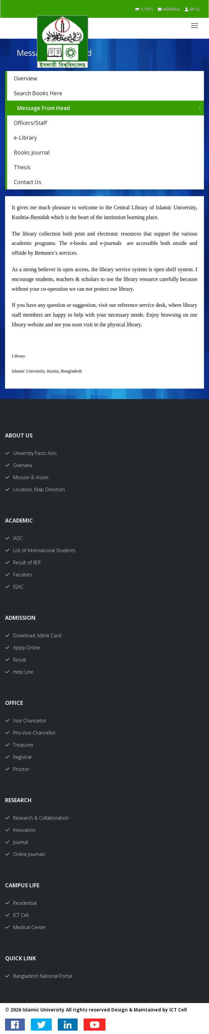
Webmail (169, 9)
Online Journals (25, 854)
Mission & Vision (26, 477)
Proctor (17, 769)
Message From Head (43, 108)
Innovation (20, 830)
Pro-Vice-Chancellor (30, 732)
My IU (192, 9)
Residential (21, 903)
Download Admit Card (33, 635)
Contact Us (27, 182)
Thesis (22, 167)
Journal (16, 842)
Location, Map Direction (35, 489)
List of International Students (40, 550)
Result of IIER (23, 562)
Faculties (18, 574)
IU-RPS (144, 9)
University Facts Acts (31, 453)
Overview (25, 78)
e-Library (25, 137)
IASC (14, 538)
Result (15, 659)
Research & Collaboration (37, 818)
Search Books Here (38, 93)
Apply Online (22, 647)
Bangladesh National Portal (38, 976)
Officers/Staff (30, 123)
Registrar (18, 757)
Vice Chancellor (25, 720)
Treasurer (19, 745)
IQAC (14, 586)
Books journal (31, 152)
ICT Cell (17, 915)
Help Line (19, 672)
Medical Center (25, 927)
